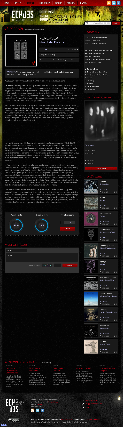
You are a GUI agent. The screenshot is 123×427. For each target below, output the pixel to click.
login (87, 407)
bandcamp (90, 160)
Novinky (17, 3)
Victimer (43, 49)
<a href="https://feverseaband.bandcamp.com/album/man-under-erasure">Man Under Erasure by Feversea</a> (42, 131)
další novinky (46, 362)
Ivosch (39, 404)
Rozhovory (44, 3)
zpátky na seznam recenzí (35, 29)
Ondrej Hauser (53, 402)
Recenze (30, 3)
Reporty (71, 3)
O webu (83, 3)
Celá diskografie (101, 168)
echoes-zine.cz (67, 419)
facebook (90, 163)
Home (6, 3)
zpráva (42, 257)
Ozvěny (58, 3)
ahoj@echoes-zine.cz (93, 404)
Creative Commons (93, 419)
